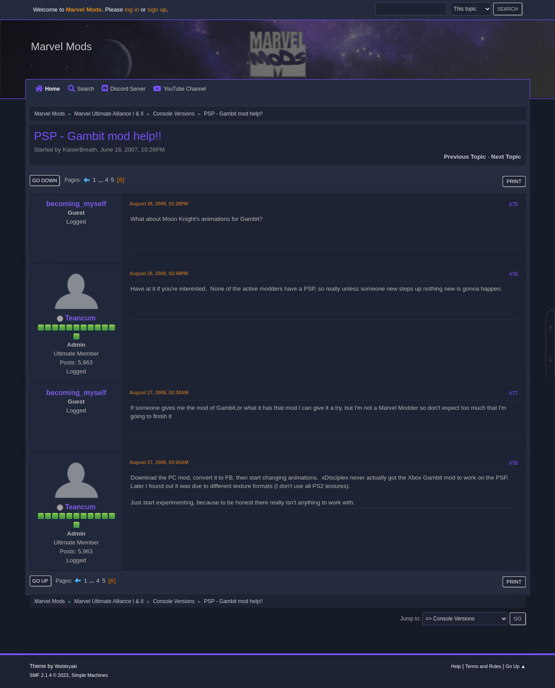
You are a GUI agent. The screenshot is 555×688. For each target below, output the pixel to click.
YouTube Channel (179, 89)
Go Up (40, 581)
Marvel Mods (61, 46)
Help (456, 666)
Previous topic (465, 156)
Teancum (80, 318)
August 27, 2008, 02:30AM (159, 392)
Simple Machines (90, 675)
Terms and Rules (483, 666)
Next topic (506, 156)
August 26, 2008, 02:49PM (159, 273)
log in (132, 9)
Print (514, 181)
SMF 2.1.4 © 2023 (48, 675)
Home (47, 89)
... (101, 179)
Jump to (409, 619)
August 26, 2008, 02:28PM (159, 203)
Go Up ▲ (516, 666)
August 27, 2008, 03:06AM (159, 462)
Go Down (44, 180)
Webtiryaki (66, 666)
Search (81, 89)
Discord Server (123, 89)
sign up (157, 9)
